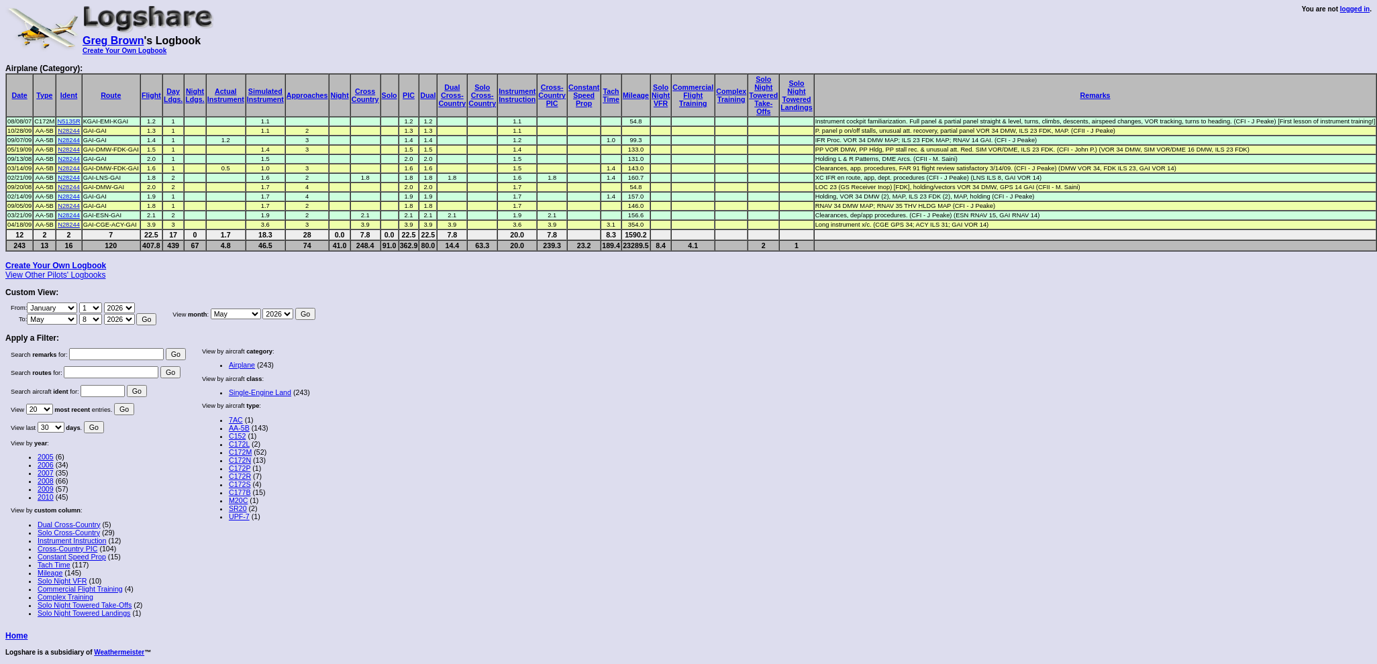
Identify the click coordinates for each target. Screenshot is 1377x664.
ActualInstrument (225, 95)
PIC (409, 95)
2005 (46, 457)
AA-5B (239, 428)
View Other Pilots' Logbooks (55, 275)
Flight (151, 95)
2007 (46, 473)
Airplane (242, 365)
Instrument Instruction (72, 541)
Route (111, 95)
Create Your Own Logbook (124, 50)
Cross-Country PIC (67, 549)
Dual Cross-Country (69, 524)
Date (20, 95)
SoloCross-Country (482, 95)
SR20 (238, 508)
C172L (239, 444)
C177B (240, 492)
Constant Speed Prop (72, 557)
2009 (46, 489)
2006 (46, 465)
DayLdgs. (173, 95)
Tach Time (54, 565)
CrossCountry (365, 95)
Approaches (307, 95)
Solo (389, 95)
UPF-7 (239, 516)
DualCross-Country (452, 95)
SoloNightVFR (661, 95)
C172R (240, 476)
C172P (239, 468)
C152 (237, 436)
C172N (240, 460)
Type (44, 95)
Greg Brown (113, 40)
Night (339, 95)
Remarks (1095, 95)
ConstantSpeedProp (583, 95)
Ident (68, 95)
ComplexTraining (731, 95)
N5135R (68, 121)
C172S (240, 484)
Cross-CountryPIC (552, 95)
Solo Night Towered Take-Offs (85, 605)
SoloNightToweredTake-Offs (763, 95)
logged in (1355, 9)
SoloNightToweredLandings (796, 95)
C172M (240, 452)
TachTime (611, 95)
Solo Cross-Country (69, 533)
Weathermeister (119, 652)
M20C (238, 500)
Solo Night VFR (62, 581)
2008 (46, 481)
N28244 (69, 130)
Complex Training (65, 597)
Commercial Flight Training (80, 589)
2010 (46, 497)
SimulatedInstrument (265, 95)
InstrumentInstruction (517, 95)
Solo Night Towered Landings (84, 613)
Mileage (636, 95)
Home (16, 636)
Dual (428, 95)
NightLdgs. (194, 95)
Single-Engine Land (260, 392)
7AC (236, 420)
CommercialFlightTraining (692, 95)
